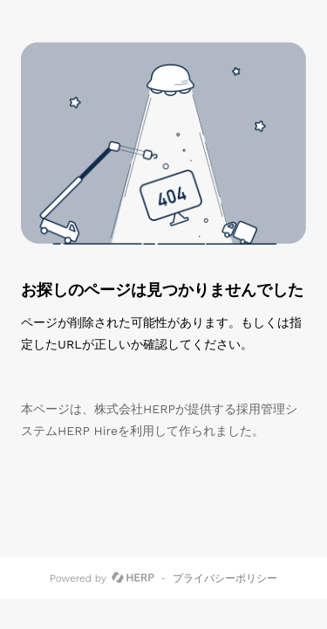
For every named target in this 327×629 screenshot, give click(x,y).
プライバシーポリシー (225, 578)
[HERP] (133, 578)
